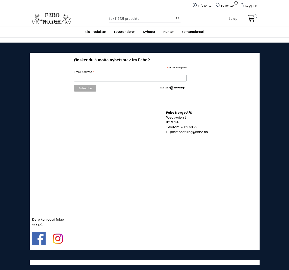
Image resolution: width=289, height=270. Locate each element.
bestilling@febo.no (193, 132)
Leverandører (124, 32)
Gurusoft (144, 262)
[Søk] (142, 19)
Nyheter (149, 32)
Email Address (84, 72)
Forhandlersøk (193, 32)
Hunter (168, 32)
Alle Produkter (95, 32)
